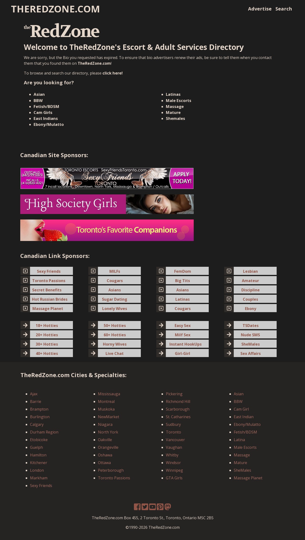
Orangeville (108, 447)
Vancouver (175, 439)
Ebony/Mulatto (49, 124)
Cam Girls (43, 112)
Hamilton (38, 455)
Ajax (33, 393)
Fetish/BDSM (46, 106)
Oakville (105, 439)
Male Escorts (178, 100)
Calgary (37, 424)
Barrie (35, 401)
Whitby (172, 455)
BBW (38, 100)
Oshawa (105, 455)
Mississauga (109, 393)
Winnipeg (174, 470)
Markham (38, 478)
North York (108, 432)
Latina (239, 439)
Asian (39, 94)
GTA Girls (174, 478)
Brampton (39, 409)
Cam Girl (241, 409)
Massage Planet (248, 478)
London (37, 470)
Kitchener (38, 462)
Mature (173, 112)
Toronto (173, 432)
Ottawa (104, 462)
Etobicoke (39, 439)
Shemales (175, 118)
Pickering (174, 393)
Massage (175, 106)
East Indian (244, 416)
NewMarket (108, 416)
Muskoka (106, 409)
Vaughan (174, 447)
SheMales (242, 470)
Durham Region (44, 432)
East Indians (46, 118)
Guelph (36, 447)
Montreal (106, 401)
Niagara (105, 424)
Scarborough (177, 409)
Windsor (173, 462)
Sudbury (173, 424)
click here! (112, 73)
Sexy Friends (41, 485)
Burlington (40, 416)
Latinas (173, 94)
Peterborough (111, 470)
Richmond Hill (178, 401)
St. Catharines (178, 416)
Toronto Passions (114, 478)
